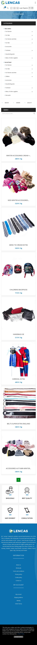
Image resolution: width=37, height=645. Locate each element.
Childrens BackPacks (18, 290)
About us (18, 565)
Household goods (10, 54)
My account (18, 594)
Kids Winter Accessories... (18, 200)
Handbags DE (18, 334)
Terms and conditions (18, 571)
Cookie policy (18, 577)
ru (17, 8)
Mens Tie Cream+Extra (18, 245)
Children (19, 76)
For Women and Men (19, 39)
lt (11, 8)
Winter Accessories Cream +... (18, 156)
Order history (18, 603)
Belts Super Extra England (18, 424)
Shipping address (18, 597)
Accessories (8, 46)
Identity (18, 600)
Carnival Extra (18, 379)
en (14, 8)
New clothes (8, 28)
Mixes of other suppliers (19, 57)
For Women (19, 31)
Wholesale (18, 568)
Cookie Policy (20, 634)
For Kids (19, 42)
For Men (19, 35)
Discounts (8, 95)
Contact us (18, 580)
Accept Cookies (18, 636)
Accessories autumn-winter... (18, 468)
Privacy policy (18, 574)
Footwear (19, 50)
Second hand (8, 62)
